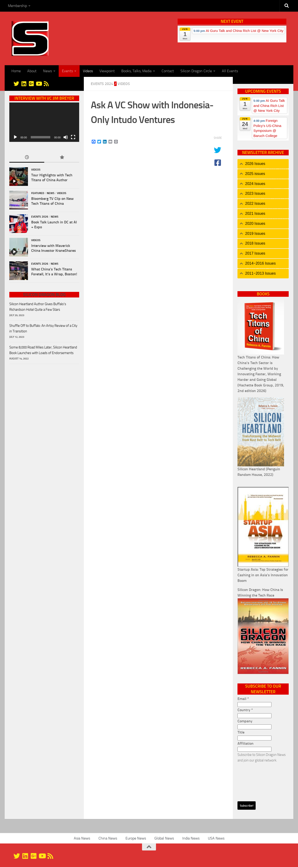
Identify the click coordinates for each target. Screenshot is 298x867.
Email (243, 698)
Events (67, 71)
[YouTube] (38, 83)
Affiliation (245, 743)
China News (107, 838)
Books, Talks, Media (136, 71)
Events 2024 (102, 84)
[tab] (263, 164)
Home (16, 71)
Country (245, 710)
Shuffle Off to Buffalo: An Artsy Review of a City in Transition (43, 328)
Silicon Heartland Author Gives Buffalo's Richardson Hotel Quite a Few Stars (37, 307)
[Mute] (65, 137)
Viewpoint (107, 71)
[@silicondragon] (16, 83)
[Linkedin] (24, 83)
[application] (44, 122)
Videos (88, 71)
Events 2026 (39, 216)
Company (244, 721)
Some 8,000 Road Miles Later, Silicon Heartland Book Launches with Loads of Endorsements (43, 350)
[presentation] (256, 780)
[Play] (15, 137)
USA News (216, 838)
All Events (230, 71)
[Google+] (31, 83)
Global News (164, 838)
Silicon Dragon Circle (196, 71)
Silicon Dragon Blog (44, 294)
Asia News (82, 838)
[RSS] (46, 83)
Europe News (135, 838)
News (47, 71)
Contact (168, 71)
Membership (17, 5)
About (32, 71)
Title (240, 732)
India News (191, 838)
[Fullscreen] (73, 137)
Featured (37, 193)
